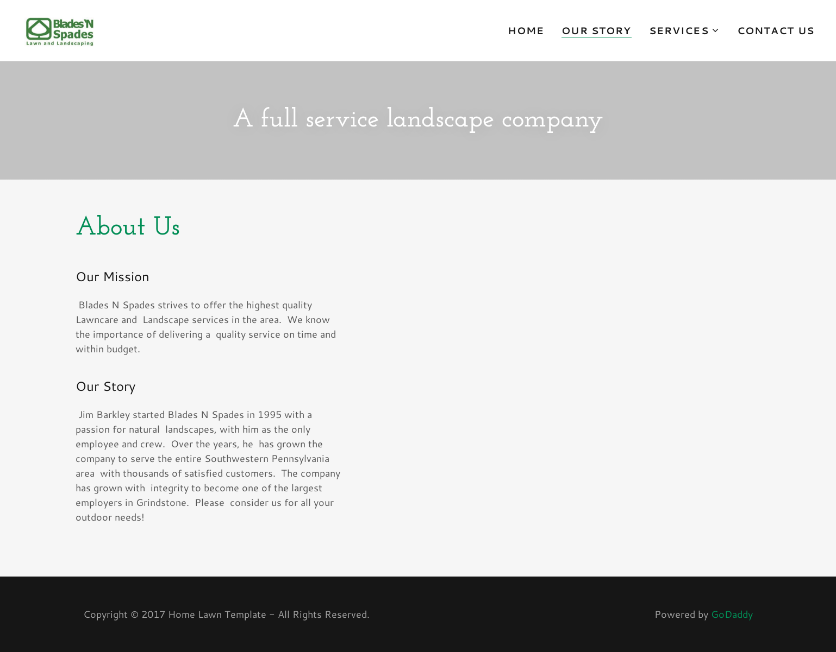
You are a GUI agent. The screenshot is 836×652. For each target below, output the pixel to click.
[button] (684, 30)
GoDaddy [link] (732, 614)
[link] (58, 29)
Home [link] (526, 30)
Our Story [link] (596, 30)
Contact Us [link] (775, 30)
